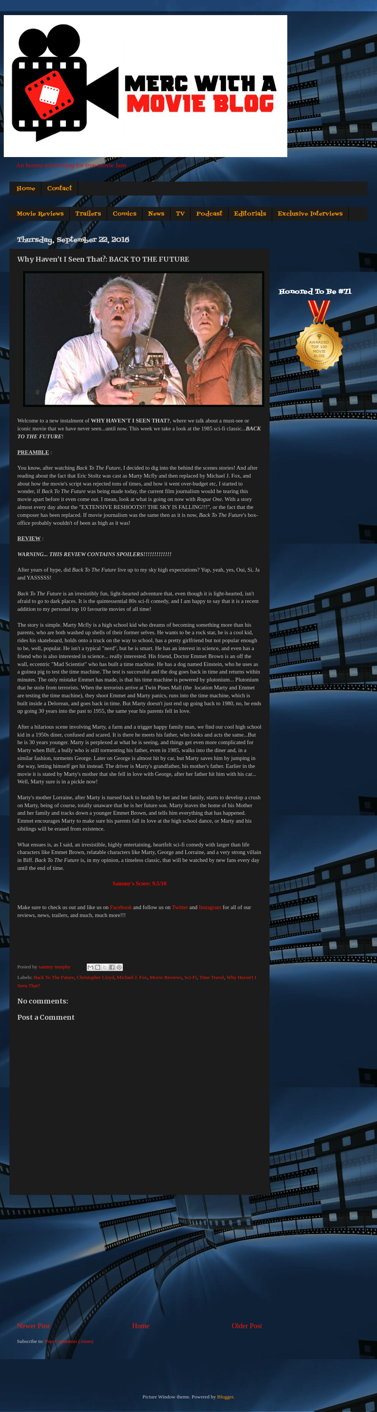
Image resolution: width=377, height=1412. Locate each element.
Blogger (225, 1397)
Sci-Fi (190, 977)
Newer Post (33, 1326)
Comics (124, 214)
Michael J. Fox (132, 977)
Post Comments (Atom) (69, 1341)
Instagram (210, 907)
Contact (59, 189)
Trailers (88, 214)
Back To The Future (54, 977)
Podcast (209, 214)
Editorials (250, 214)
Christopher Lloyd (95, 977)
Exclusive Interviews (310, 214)
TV (180, 214)
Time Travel (211, 977)
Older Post (247, 1326)
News (156, 214)
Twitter (180, 907)
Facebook (121, 907)
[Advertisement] (139, 1258)
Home (26, 189)
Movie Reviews (40, 214)
